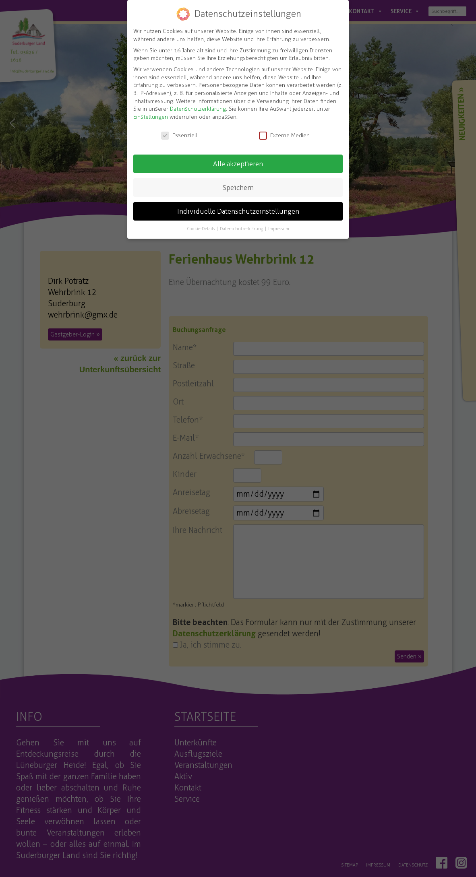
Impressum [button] (278, 228)
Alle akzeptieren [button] (238, 163)
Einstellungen (150, 116)
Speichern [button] (238, 186)
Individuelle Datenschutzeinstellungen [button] (238, 210)
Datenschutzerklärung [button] (242, 228)
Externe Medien (284, 134)
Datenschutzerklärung (198, 108)
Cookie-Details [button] (201, 228)
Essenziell (179, 134)
